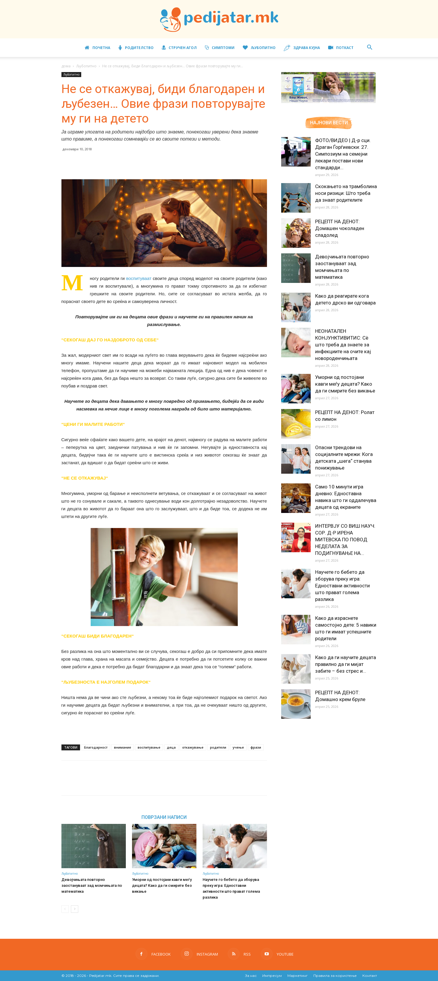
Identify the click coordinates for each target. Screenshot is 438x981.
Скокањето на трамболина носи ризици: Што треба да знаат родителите (346, 193)
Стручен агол (179, 47)
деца (171, 747)
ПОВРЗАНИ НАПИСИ (164, 817)
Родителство (136, 47)
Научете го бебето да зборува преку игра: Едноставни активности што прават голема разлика (342, 585)
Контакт (369, 975)
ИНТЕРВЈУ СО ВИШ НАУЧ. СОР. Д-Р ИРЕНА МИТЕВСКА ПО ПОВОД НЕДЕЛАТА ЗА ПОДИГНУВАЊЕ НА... (345, 539)
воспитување (149, 747)
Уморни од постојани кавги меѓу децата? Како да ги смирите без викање (162, 885)
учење (238, 747)
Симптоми (220, 47)
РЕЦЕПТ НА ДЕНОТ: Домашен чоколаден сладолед (339, 228)
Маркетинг (297, 975)
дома (66, 66)
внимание (122, 747)
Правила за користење (335, 975)
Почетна (97, 47)
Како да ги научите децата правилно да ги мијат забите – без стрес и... (345, 664)
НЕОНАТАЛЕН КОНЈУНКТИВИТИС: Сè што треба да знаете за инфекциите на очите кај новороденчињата (343, 344)
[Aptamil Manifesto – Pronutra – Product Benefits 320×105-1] (328, 102)
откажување (192, 747)
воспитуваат (139, 278)
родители (218, 747)
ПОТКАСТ (341, 47)
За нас (251, 975)
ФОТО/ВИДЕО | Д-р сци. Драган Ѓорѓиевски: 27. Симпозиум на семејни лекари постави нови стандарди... (343, 153)
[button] (370, 48)
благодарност (96, 747)
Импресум (272, 975)
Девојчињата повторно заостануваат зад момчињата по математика (91, 885)
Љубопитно (259, 47)
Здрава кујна (302, 48)
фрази (255, 747)
